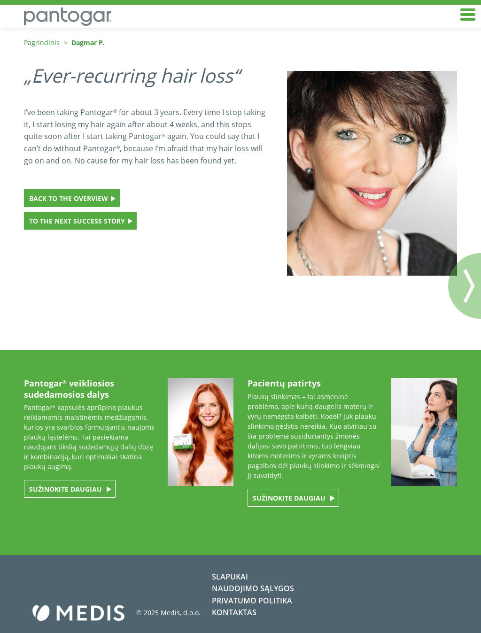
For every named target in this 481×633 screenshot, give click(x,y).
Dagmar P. (88, 42)
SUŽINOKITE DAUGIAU (66, 489)
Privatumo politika (252, 600)
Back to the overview (68, 198)
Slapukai (230, 576)
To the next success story (77, 220)
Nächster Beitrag (464, 286)
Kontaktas (234, 612)
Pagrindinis (42, 42)
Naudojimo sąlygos (253, 588)
